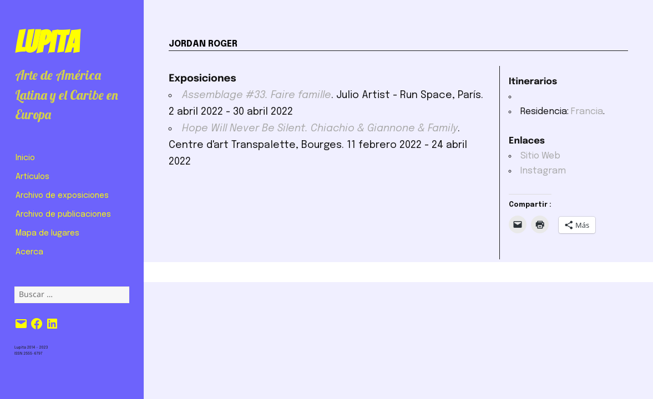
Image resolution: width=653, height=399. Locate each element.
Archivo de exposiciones (62, 196)
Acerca (29, 252)
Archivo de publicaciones (63, 214)
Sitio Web (540, 156)
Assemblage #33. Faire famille (256, 95)
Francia (587, 111)
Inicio (25, 158)
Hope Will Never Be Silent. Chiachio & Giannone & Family (320, 129)
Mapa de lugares (47, 233)
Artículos (32, 177)
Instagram (543, 171)
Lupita (47, 42)
